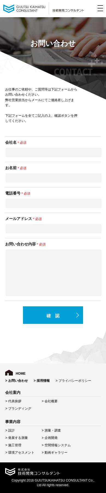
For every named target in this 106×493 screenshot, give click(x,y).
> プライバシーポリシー (73, 381)
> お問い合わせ (16, 381)
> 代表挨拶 (13, 401)
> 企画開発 (49, 438)
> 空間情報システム (56, 445)
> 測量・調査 (51, 430)
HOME (20, 373)
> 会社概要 (49, 401)
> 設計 (9, 430)
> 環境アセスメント (19, 452)
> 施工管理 (13, 445)
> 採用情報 (41, 381)
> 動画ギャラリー (54, 452)
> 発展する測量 (16, 438)
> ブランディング (18, 408)
